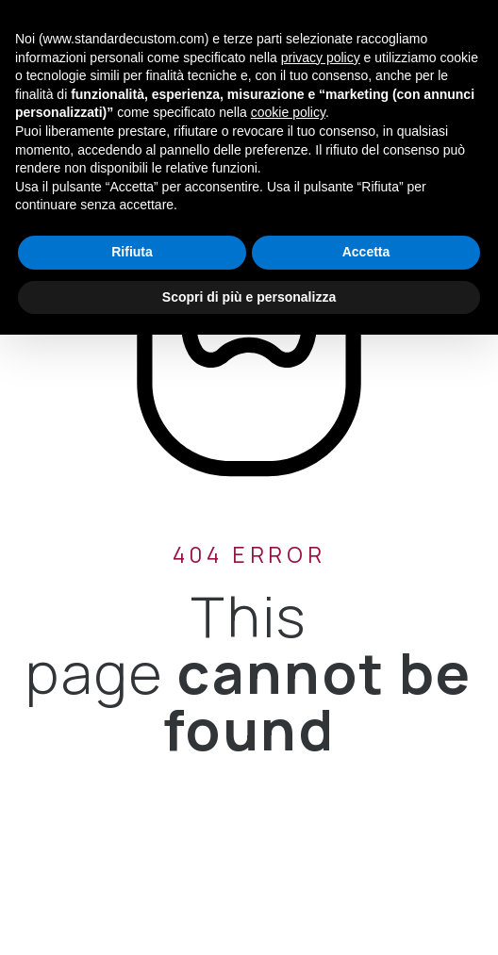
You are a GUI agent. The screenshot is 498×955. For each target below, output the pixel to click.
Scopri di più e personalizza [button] (249, 297)
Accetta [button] (366, 251)
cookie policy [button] (288, 112)
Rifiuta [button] (132, 251)
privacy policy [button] (320, 57)
